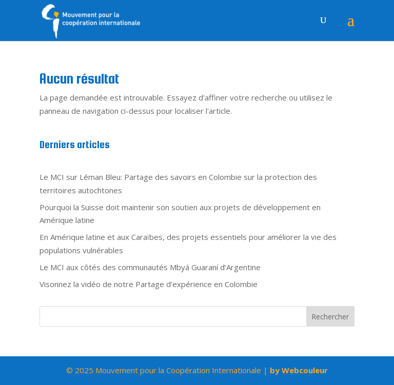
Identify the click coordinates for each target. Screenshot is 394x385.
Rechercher (330, 316)
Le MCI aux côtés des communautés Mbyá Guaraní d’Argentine (150, 267)
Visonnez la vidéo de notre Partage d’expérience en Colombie (149, 284)
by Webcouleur (299, 370)
